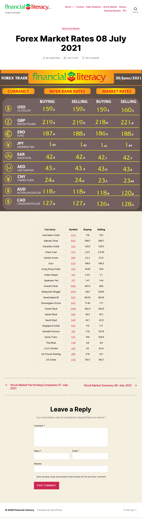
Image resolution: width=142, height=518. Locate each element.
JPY (73, 280)
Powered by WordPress (49, 510)
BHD (73, 241)
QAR (73, 314)
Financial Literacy (24, 510)
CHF (73, 337)
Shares (122, 7)
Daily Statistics (93, 7)
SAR (73, 320)
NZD (73, 297)
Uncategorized (71, 29)
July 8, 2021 (73, 58)
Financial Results (112, 10)
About (68, 7)
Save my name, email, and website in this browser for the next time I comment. (71, 477)
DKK (73, 258)
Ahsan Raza (54, 58)
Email (75, 452)
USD (73, 359)
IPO (124, 10)
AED (73, 348)
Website (38, 464)
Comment (39, 426)
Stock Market (110, 7)
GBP (73, 354)
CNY (73, 252)
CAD (73, 246)
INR (73, 275)
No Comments (92, 58)
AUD (73, 235)
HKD (73, 269)
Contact (80, 7)
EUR (73, 263)
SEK (73, 331)
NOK (73, 303)
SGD (73, 325)
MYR (73, 291)
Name (37, 452)
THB (73, 342)
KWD (73, 286)
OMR (73, 309)
